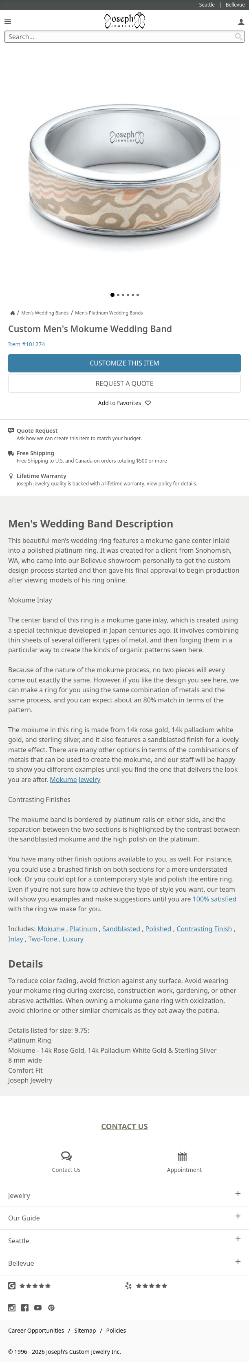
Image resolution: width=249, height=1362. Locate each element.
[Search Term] (124, 37)
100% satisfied (215, 899)
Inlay (15, 939)
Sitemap (85, 1330)
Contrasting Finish (204, 928)
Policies (116, 1330)
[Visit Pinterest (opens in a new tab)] (53, 1307)
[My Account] (241, 21)
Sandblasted (121, 928)
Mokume (51, 928)
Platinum (83, 928)
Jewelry (124, 1195)
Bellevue (124, 1263)
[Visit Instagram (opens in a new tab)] (14, 1307)
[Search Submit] (239, 37)
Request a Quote (124, 383)
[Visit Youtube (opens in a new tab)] (40, 1307)
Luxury (73, 939)
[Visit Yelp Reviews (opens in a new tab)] (183, 1285)
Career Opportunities (36, 1330)
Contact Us (124, 1126)
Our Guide (124, 1217)
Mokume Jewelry (75, 779)
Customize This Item (124, 363)
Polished (158, 928)
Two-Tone (42, 939)
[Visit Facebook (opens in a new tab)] (27, 1307)
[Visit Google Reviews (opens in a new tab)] (66, 1285)
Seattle (124, 1240)
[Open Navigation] (7, 21)
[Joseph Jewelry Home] (12, 312)
